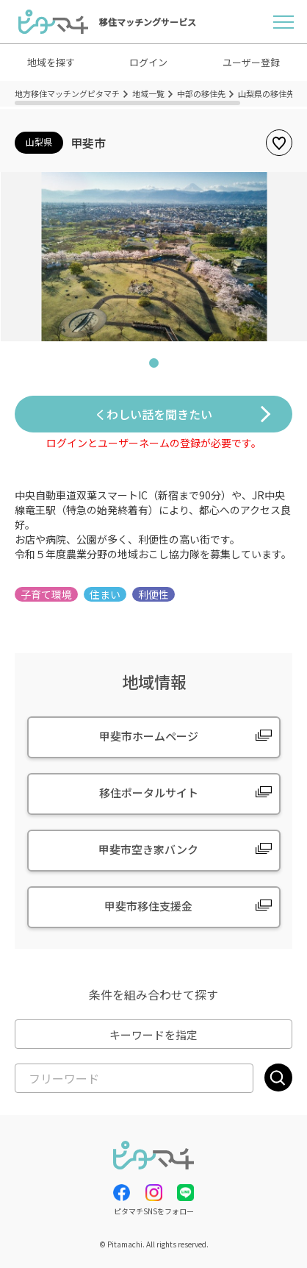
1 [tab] (153, 366)
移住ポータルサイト (148, 792)
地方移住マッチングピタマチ (67, 93)
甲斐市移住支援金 (148, 905)
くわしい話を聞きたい (153, 414)
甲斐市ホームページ (148, 736)
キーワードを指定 (153, 1034)
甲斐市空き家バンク (148, 849)
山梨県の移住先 (266, 93)
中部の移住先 (201, 93)
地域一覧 (148, 93)
